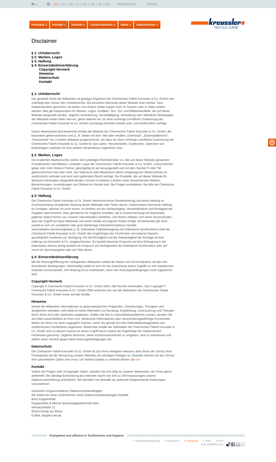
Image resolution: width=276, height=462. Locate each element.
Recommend (243, 444)
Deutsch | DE (49, 4)
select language (272, 143)
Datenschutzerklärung (148, 440)
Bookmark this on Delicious (228, 444)
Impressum (173, 440)
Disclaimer (192, 440)
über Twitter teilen (238, 444)
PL (100, 4)
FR (71, 4)
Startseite (33, 4)
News (124, 24)
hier (138, 359)
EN (63, 4)
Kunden (57, 24)
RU (108, 4)
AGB (208, 440)
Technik (76, 24)
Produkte (38, 24)
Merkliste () (126, 4)
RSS (221, 440)
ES (85, 4)
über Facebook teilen (233, 444)
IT (78, 4)
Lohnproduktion (101, 24)
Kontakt (152, 4)
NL (93, 4)
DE (56, 4)
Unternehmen (145, 24)
